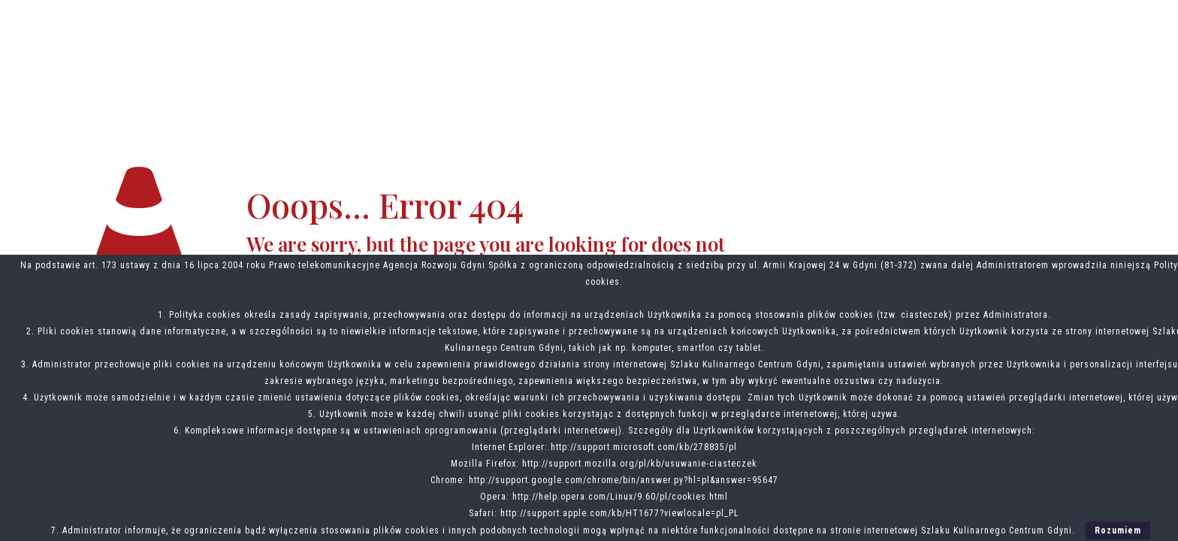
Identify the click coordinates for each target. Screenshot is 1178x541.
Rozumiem (1118, 530)
